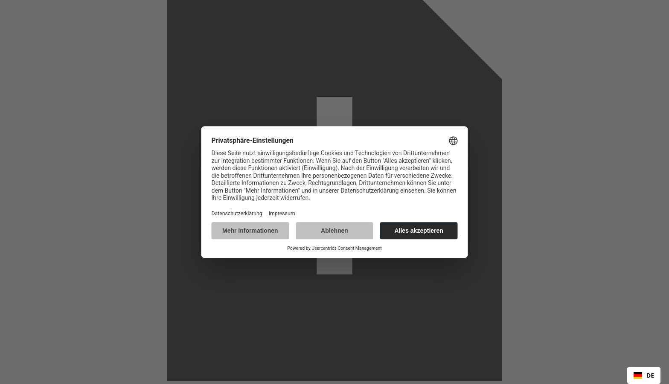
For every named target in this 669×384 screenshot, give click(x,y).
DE (644, 375)
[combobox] (643, 375)
